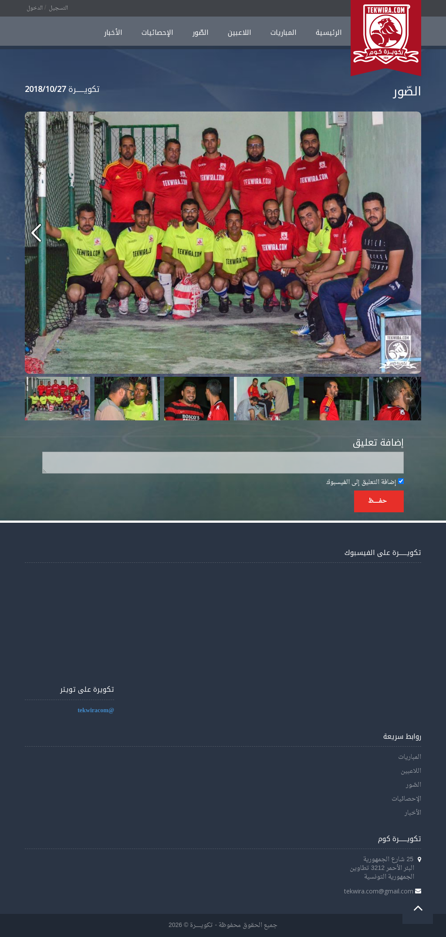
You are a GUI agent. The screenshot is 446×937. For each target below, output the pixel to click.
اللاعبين (239, 32)
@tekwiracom (96, 711)
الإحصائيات (157, 32)
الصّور (201, 32)
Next (410, 399)
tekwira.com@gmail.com (378, 891)
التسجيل (58, 8)
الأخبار (113, 32)
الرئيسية (329, 32)
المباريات (283, 32)
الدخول (35, 8)
